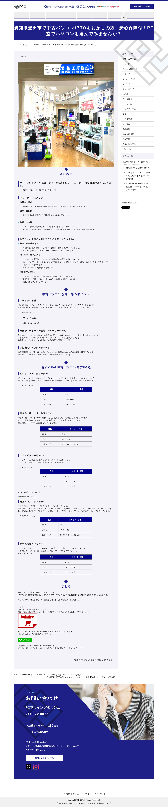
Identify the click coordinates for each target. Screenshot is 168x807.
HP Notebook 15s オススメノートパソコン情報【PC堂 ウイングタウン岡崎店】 (49, 675)
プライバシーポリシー (82, 794)
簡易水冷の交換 (129, 144)
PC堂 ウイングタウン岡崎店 (85, 660)
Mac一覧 (126, 64)
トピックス (127, 104)
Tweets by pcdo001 (129, 203)
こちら (33, 312)
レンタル (68, 16)
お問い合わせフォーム (44, 758)
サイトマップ (99, 794)
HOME (16, 45)
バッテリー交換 (129, 109)
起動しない (127, 149)
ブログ (131, 16)
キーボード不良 (129, 79)
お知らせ (26, 45)
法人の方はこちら (142, 7)
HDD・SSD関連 (129, 59)
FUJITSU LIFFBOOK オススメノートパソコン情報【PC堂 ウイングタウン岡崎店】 (82, 677)
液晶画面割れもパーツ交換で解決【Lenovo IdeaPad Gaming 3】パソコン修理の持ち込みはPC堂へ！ (137, 165)
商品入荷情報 (128, 134)
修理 (37, 16)
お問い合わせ (146, 16)
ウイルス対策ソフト (131, 69)
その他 (125, 94)
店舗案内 (100, 16)
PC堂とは (21, 16)
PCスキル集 (115, 16)
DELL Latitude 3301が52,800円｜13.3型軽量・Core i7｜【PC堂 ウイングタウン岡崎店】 (137, 187)
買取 (53, 16)
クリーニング (128, 89)
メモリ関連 (127, 119)
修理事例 (126, 129)
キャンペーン (128, 84)
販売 (84, 16)
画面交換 (126, 139)
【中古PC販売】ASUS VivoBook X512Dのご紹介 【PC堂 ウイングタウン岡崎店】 (137, 176)
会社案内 (66, 794)
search (124, 6)
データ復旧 (127, 99)
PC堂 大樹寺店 (102, 660)
